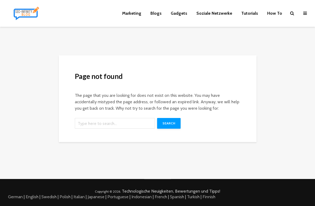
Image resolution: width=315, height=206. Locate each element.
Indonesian (141, 196)
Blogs (156, 13)
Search (168, 123)
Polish (65, 196)
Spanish (177, 196)
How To (274, 13)
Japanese (96, 196)
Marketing (131, 13)
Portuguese (118, 196)
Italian (79, 196)
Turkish (193, 196)
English (32, 196)
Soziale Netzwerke (214, 13)
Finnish (209, 196)
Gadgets (179, 13)
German (15, 196)
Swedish (49, 196)
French (161, 196)
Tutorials (249, 13)
